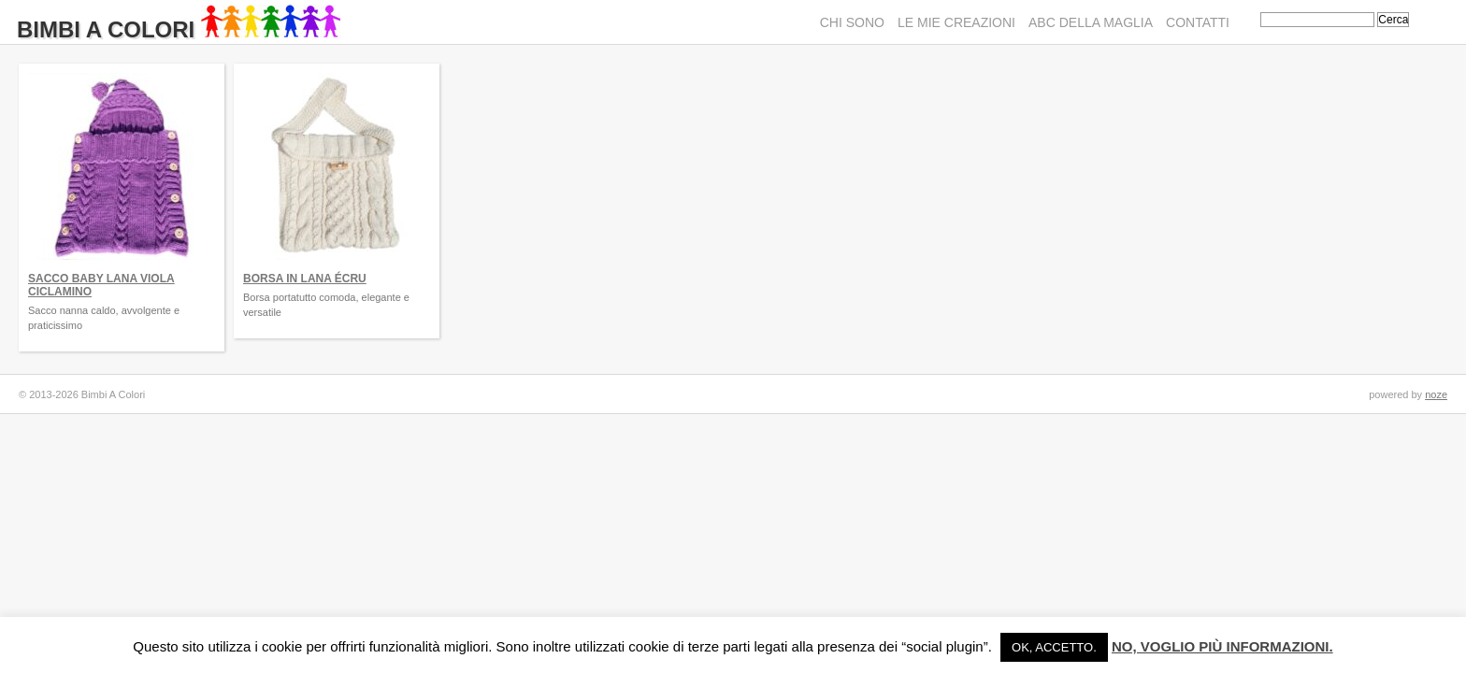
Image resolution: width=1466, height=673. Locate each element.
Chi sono (852, 22)
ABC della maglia (1090, 22)
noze (1436, 394)
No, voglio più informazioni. (1222, 646)
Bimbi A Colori (178, 29)
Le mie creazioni (956, 22)
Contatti (1197, 22)
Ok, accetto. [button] (1054, 647)
